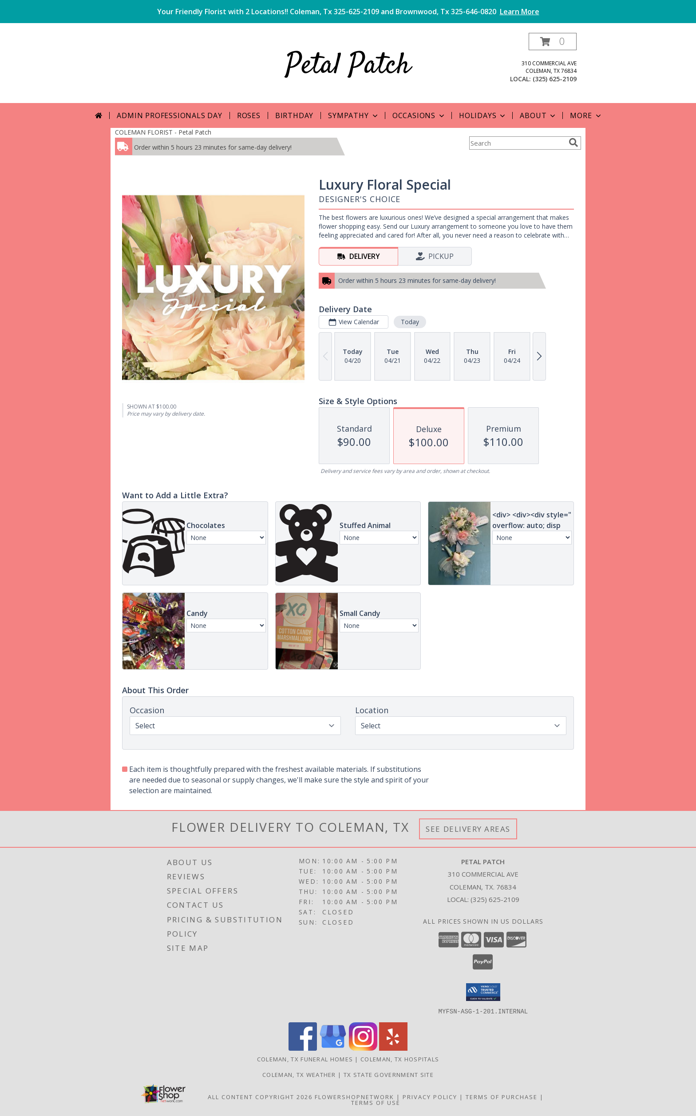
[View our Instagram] (363, 1048)
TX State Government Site (389, 1074)
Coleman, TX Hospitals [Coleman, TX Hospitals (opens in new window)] (399, 1059)
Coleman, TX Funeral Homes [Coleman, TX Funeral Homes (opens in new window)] (305, 1059)
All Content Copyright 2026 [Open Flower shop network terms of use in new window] (260, 1096)
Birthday (294, 115)
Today (410, 322)
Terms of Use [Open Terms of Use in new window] (375, 1102)
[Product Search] (517, 143)
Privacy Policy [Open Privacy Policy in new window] (430, 1096)
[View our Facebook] (303, 1048)
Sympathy (353, 115)
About (538, 115)
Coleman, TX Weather (299, 1074)
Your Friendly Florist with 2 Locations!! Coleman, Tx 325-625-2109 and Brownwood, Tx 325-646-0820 (348, 11)
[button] (553, 41)
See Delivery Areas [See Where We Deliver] (468, 829)
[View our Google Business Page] (333, 1048)
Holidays (483, 115)
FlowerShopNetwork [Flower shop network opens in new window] (354, 1096)
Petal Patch (348, 66)
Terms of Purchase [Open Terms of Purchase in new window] (502, 1096)
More (586, 115)
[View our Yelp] (393, 1048)
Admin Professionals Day (169, 115)
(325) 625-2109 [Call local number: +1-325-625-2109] (555, 79)
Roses (249, 115)
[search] (573, 142)
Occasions (419, 115)
